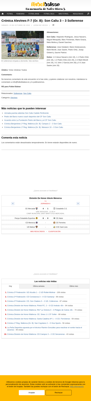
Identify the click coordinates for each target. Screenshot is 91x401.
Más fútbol (63, 14)
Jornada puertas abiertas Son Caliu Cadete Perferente (26, 113)
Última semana (38, 286)
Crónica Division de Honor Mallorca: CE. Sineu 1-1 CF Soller (32, 314)
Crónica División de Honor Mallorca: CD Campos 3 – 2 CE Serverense (36, 334)
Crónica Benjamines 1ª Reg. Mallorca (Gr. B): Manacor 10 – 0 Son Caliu (33, 127)
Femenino (20, 14)
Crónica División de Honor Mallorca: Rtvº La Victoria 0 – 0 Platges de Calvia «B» (40, 310)
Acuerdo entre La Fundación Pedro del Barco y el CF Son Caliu (30, 120)
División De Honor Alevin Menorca (45, 198)
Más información (76, 386)
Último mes (73, 286)
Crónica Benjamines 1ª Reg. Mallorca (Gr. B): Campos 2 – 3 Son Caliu (33, 124)
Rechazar (59, 393)
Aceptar (31, 393)
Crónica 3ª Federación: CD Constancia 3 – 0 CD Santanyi (30, 297)
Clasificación (54, 231)
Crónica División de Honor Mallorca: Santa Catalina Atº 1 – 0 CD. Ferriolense (38, 319)
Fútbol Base (34, 14)
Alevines (13, 98)
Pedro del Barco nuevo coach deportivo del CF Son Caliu (27, 117)
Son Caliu (27, 93)
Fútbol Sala (49, 14)
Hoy (10, 286)
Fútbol (10, 14)
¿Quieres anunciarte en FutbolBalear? (46, 190)
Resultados (78, 14)
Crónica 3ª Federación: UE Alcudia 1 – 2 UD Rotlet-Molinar (31, 292)
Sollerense (18, 93)
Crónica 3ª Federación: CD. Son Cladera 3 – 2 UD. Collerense (32, 301)
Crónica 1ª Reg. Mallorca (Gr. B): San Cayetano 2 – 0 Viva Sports (34, 323)
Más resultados (37, 231)
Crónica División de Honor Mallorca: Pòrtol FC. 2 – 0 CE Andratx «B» (35, 305)
